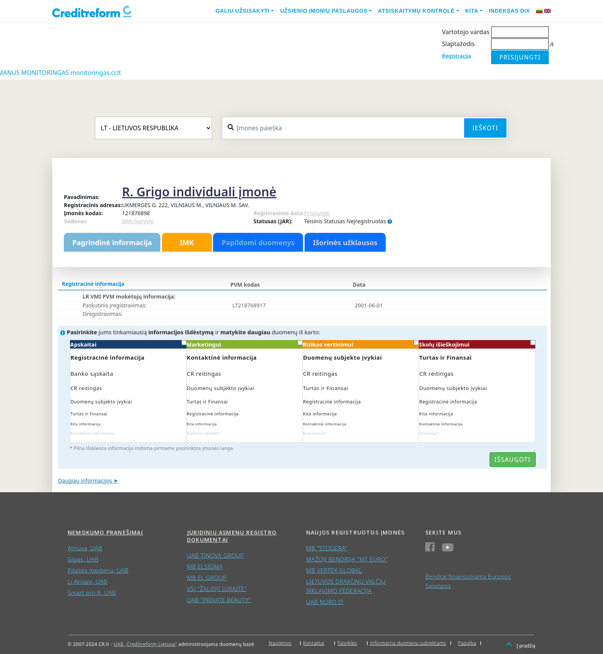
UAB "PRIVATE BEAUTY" (219, 600)
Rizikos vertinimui (361, 344)
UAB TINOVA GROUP (215, 555)
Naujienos (280, 643)
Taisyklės (347, 643)
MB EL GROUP (207, 577)
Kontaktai (314, 643)
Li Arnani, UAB (87, 581)
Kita (471, 11)
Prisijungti (317, 213)
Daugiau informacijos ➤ (88, 480)
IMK (186, 242)
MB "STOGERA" (326, 548)
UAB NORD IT (324, 602)
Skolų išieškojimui (477, 344)
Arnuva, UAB (85, 548)
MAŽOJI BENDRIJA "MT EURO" (347, 559)
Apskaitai (128, 344)
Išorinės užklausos (345, 242)
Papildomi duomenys (258, 242)
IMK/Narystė (137, 221)
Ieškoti (485, 128)
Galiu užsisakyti (243, 11)
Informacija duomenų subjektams (408, 643)
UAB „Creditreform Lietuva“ (145, 644)
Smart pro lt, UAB (92, 592)
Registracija (456, 55)
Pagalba (467, 643)
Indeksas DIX (509, 11)
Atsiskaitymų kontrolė (416, 11)
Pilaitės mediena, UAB (98, 570)
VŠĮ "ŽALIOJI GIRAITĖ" (217, 589)
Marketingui (245, 344)
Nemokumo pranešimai (105, 532)
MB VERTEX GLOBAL (334, 570)
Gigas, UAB (83, 559)
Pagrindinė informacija (112, 242)
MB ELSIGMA (205, 566)
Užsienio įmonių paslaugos (323, 11)
